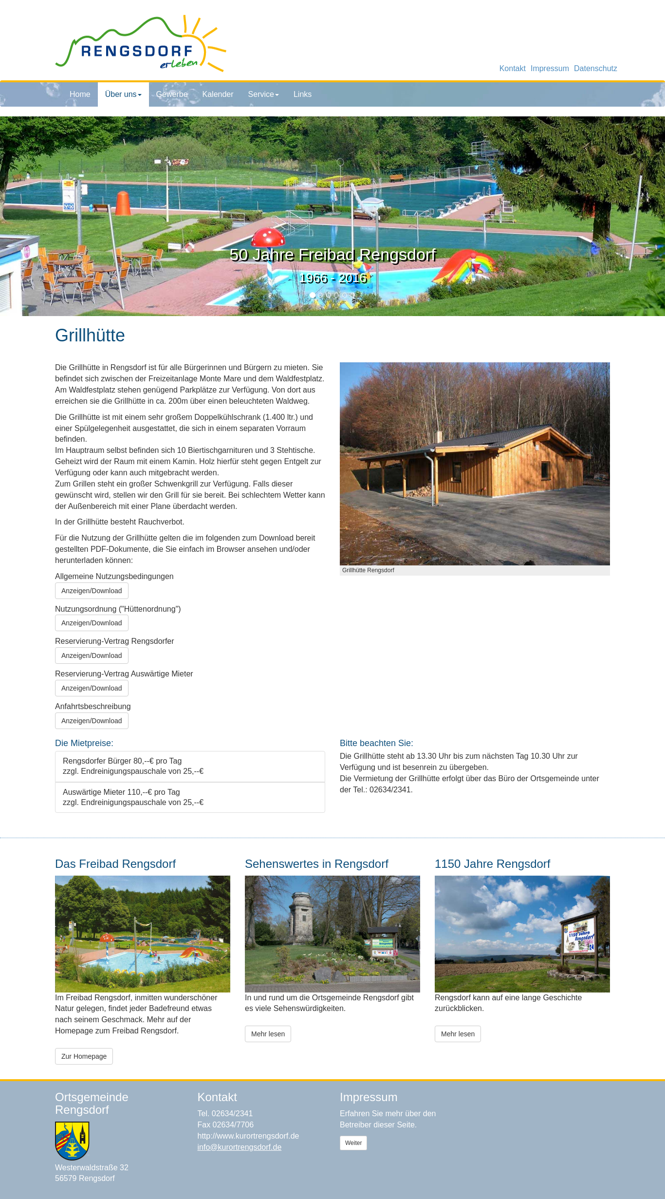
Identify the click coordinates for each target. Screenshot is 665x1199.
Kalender (218, 94)
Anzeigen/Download (91, 591)
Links (303, 94)
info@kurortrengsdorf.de (240, 1147)
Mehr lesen (268, 1034)
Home (80, 94)
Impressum (550, 68)
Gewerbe (172, 94)
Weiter (353, 1143)
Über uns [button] (123, 94)
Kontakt (512, 68)
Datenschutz (595, 68)
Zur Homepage (84, 1056)
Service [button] (263, 94)
